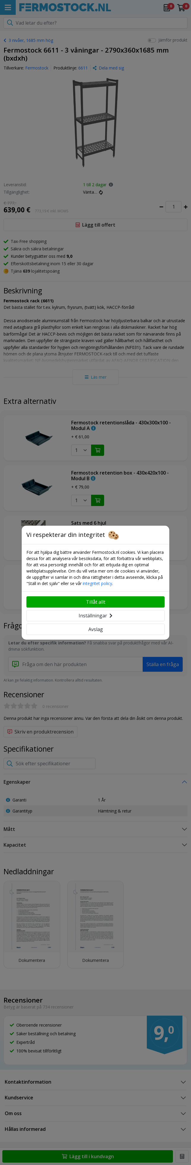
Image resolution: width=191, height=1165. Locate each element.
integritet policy (97, 583)
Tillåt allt (95, 602)
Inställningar (95, 615)
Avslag (95, 629)
